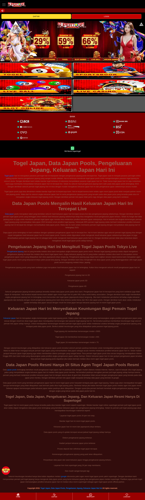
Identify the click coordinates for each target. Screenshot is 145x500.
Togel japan (9, 176)
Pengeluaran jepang (15, 251)
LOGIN (106, 17)
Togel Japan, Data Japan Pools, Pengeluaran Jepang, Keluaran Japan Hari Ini (71, 488)
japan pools (12, 370)
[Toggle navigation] (4, 4)
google (64, 476)
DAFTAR (36, 17)
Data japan (9, 214)
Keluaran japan (9, 318)
